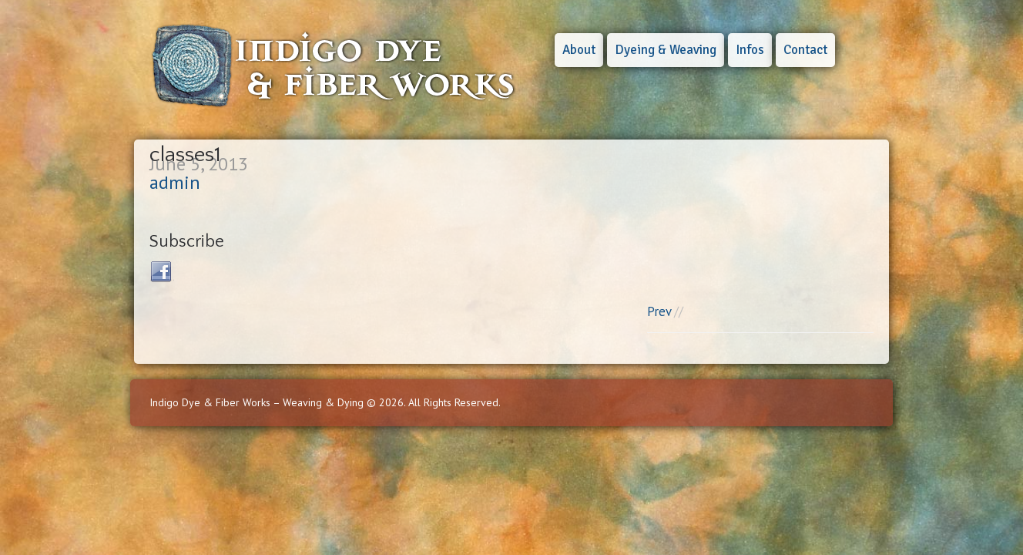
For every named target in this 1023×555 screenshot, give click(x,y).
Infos (750, 50)
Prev (659, 311)
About (578, 50)
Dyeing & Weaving (665, 50)
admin (174, 182)
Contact (805, 50)
